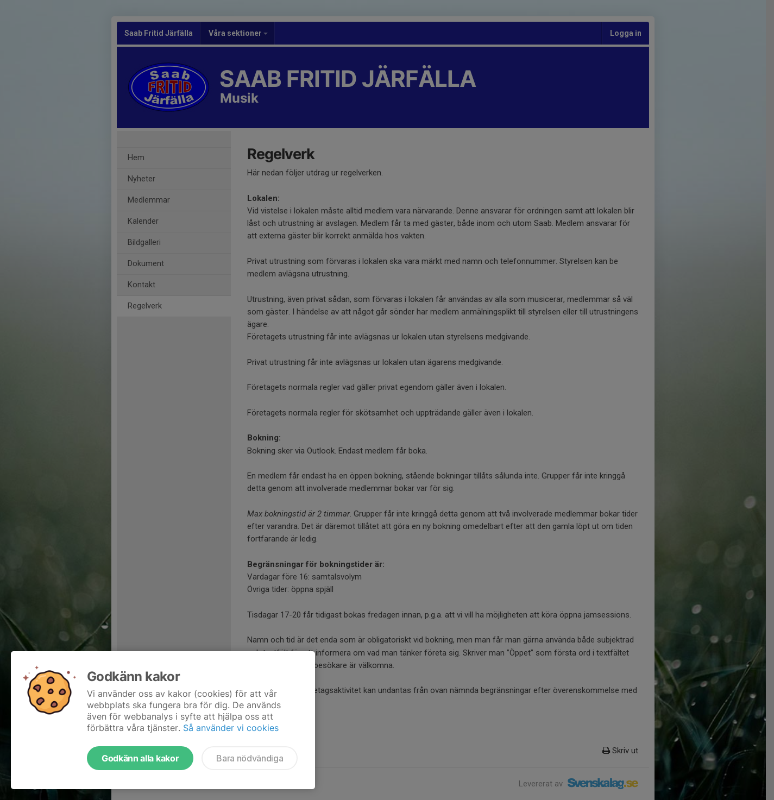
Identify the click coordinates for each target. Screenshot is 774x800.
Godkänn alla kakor (140, 758)
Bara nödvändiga (249, 758)
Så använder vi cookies (231, 727)
